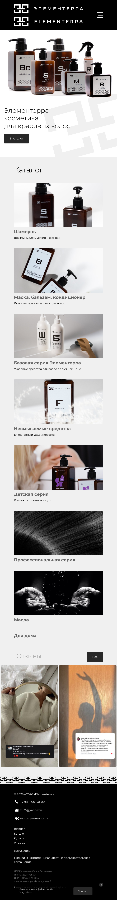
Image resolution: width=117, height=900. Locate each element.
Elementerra (43, 794)
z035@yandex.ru (28, 810)
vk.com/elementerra (31, 818)
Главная (19, 828)
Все (95, 657)
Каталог (19, 833)
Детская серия (31, 494)
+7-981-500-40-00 (29, 802)
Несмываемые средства (42, 428)
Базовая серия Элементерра (47, 362)
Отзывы (20, 843)
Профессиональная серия (44, 559)
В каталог (16, 138)
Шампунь (25, 231)
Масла (21, 619)
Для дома (25, 635)
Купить (19, 838)
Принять (83, 891)
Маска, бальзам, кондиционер (49, 297)
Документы (22, 851)
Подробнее (25, 892)
